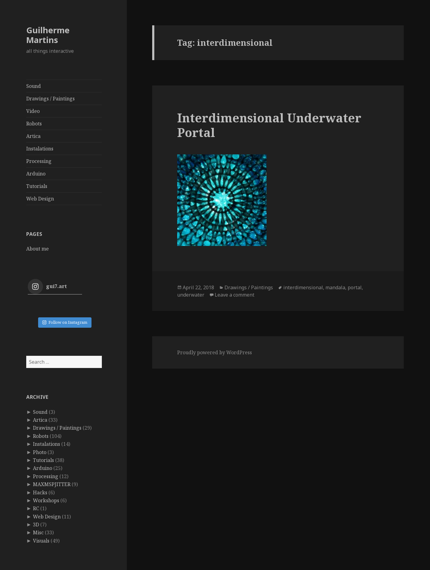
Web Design (40, 198)
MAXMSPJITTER (51, 484)
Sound (33, 86)
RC (36, 508)
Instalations (39, 148)
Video (33, 111)
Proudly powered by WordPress (214, 352)
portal (355, 287)
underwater (190, 294)
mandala (335, 287)
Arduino (35, 173)
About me (37, 248)
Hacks (40, 492)
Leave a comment (234, 294)
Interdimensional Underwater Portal (269, 125)
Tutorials (36, 186)
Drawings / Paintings (50, 98)
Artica (33, 136)
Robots (34, 123)
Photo (39, 452)
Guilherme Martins (48, 34)
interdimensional (303, 287)
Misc (38, 532)
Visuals (41, 540)
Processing (39, 161)
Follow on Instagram (64, 322)
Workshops (46, 500)
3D (36, 524)
